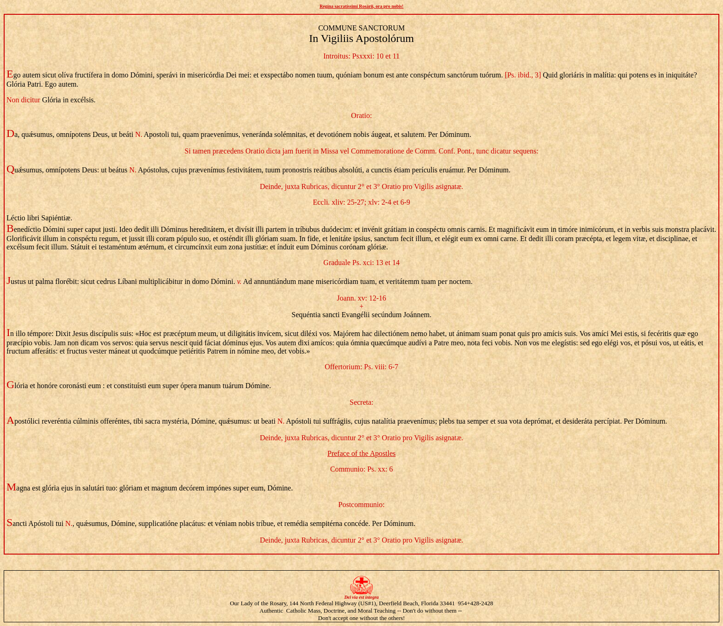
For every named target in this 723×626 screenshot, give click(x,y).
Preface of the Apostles (361, 453)
